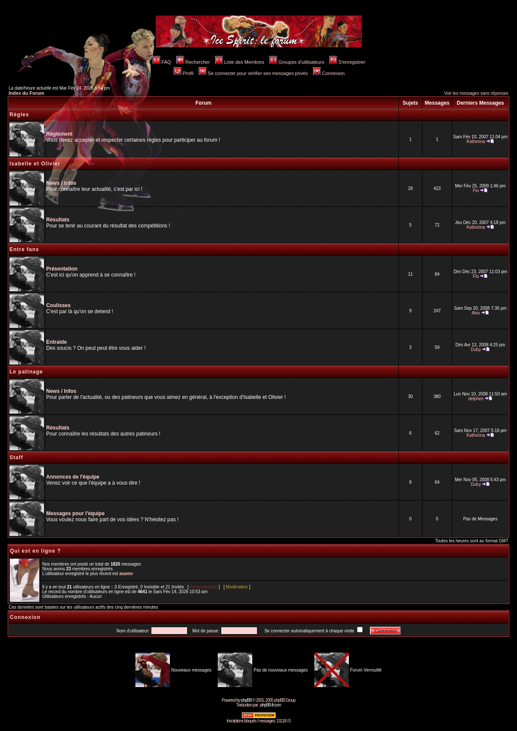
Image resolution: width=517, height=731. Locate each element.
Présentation (62, 269)
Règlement (59, 134)
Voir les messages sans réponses (476, 93)
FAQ (162, 62)
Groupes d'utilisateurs (296, 62)
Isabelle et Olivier (34, 164)
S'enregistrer (347, 62)
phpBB (246, 700)
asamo (126, 573)
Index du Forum (26, 93)
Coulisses (58, 305)
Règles (19, 115)
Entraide (56, 342)
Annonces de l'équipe (73, 477)
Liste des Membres (239, 62)
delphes (475, 398)
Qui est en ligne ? (35, 551)
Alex (476, 313)
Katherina (476, 141)
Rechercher (193, 62)
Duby (476, 349)
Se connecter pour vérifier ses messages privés (253, 73)
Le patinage (26, 372)
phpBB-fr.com (270, 705)
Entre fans (24, 249)
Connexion (329, 73)
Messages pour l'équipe (75, 513)
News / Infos (61, 183)
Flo (476, 190)
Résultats (57, 220)
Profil (184, 73)
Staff (16, 457)
